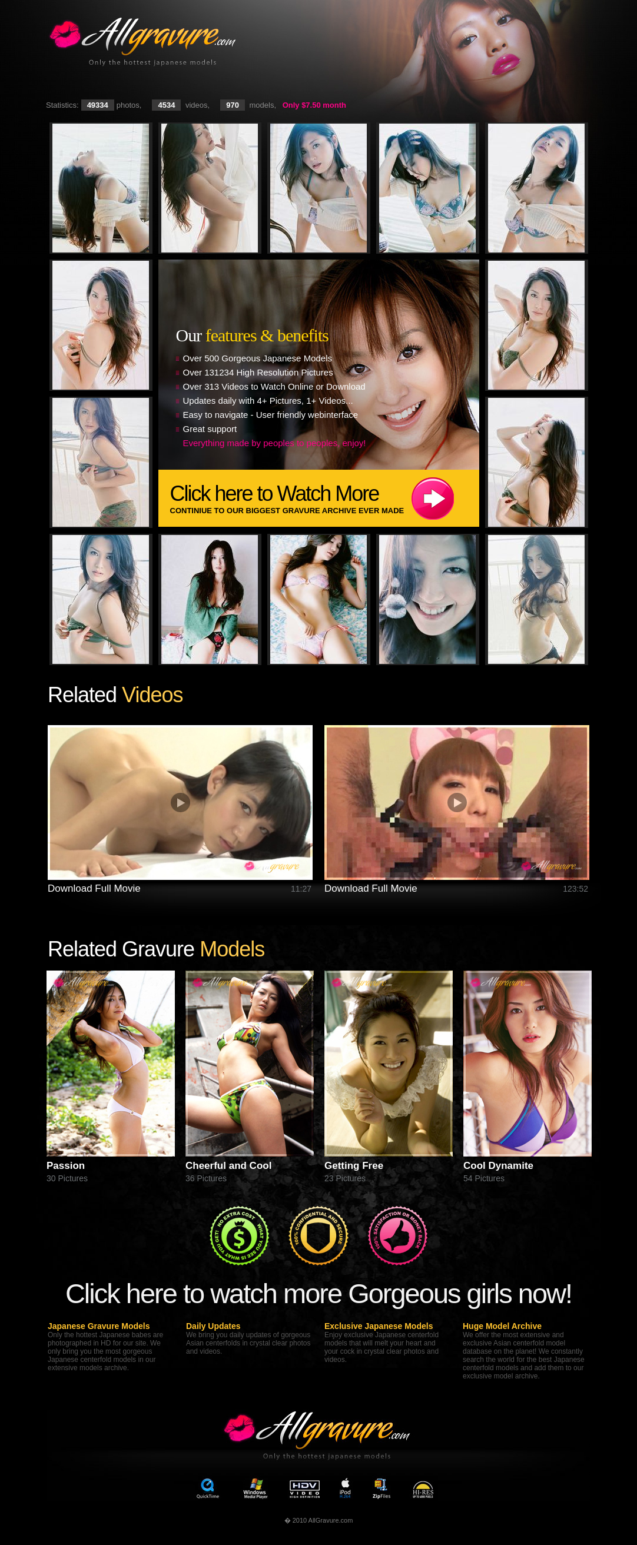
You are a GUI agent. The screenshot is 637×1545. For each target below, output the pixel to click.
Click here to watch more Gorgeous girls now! (318, 1293)
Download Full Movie (94, 888)
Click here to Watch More (324, 498)
